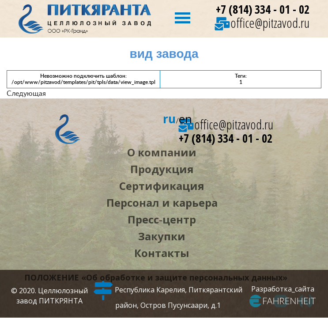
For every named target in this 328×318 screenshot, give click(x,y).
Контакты (161, 253)
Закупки (161, 236)
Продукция (162, 169)
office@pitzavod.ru (262, 23)
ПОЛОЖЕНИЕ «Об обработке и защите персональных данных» (155, 277)
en (185, 119)
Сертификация (161, 185)
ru (169, 119)
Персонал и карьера (162, 202)
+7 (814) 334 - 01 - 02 (262, 9)
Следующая (26, 93)
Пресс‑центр (162, 219)
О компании (161, 152)
